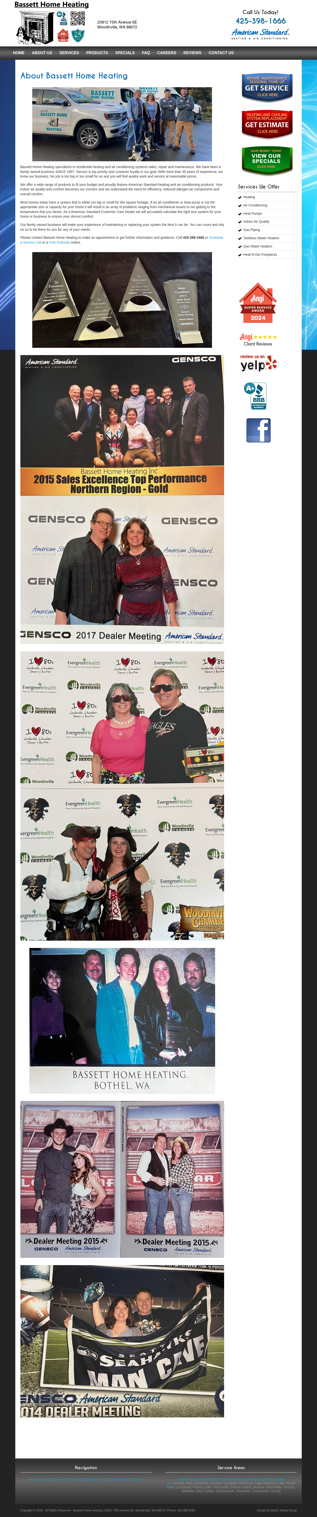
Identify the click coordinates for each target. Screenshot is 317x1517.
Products (97, 53)
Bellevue (237, 1479)
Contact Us (221, 53)
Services (69, 53)
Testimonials (119, 1479)
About (45, 1479)
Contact (137, 1479)
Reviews (193, 53)
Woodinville (201, 1479)
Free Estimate (59, 242)
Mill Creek (220, 1479)
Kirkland (184, 1479)
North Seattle (274, 1479)
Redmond (254, 1479)
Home (19, 53)
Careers (166, 53)
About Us (42, 53)
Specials (125, 53)
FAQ (146, 53)
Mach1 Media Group (284, 1510)
